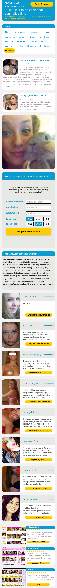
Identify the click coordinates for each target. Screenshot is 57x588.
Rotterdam (34, 32)
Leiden (20, 46)
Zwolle (34, 41)
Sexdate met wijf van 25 (38, 431)
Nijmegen (31, 46)
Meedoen (9, 50)
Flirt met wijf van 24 (39, 517)
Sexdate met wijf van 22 (38, 373)
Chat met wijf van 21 (39, 488)
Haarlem (9, 41)
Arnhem (8, 46)
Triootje (38, 584)
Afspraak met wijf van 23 (39, 344)
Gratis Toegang (42, 4)
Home (8, 32)
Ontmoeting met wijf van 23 (39, 402)
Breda (32, 37)
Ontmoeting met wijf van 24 (39, 315)
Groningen (22, 41)
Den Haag (44, 37)
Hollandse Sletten (38, 542)
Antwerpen (10, 37)
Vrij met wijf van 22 (38, 459)
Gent (43, 41)
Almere (22, 37)
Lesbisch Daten (38, 563)
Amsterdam (20, 32)
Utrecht (47, 32)
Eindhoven (45, 46)
